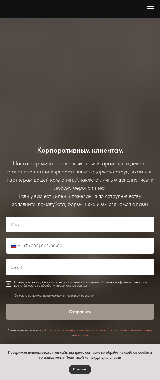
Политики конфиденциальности (67, 330)
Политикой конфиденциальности (93, 358)
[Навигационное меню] (150, 9)
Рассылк (80, 335)
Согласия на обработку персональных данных (122, 330)
